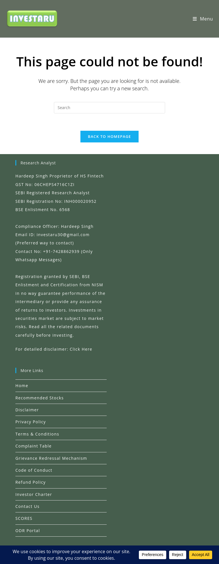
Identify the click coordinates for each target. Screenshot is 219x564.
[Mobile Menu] (203, 19)
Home (21, 385)
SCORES (24, 518)
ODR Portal (27, 530)
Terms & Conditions (37, 434)
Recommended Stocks (39, 397)
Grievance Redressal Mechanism (51, 458)
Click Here (81, 349)
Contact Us (27, 506)
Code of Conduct (33, 470)
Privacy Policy (30, 421)
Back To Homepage (109, 136)
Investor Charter (33, 494)
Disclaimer (27, 409)
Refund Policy (30, 482)
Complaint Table (33, 446)
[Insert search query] (109, 107)
